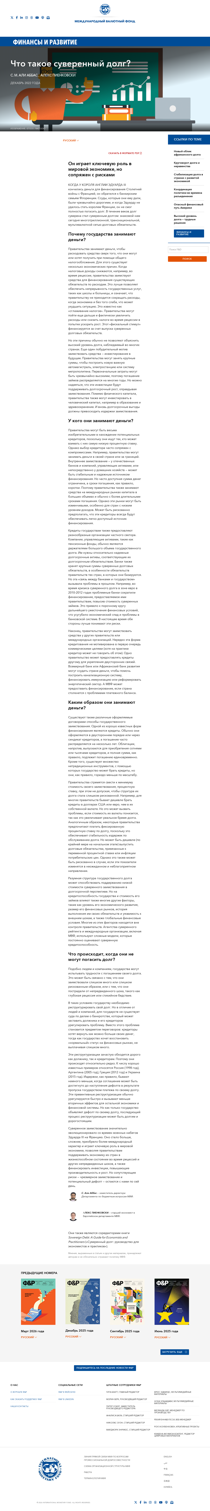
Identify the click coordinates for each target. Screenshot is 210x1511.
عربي (165, 1462)
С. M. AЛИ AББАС (24, 75)
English (168, 1456)
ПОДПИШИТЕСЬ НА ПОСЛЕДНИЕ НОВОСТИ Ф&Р (105, 1367)
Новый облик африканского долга (187, 153)
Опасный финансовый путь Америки (188, 206)
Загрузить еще (174, 1352)
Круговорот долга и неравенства (187, 165)
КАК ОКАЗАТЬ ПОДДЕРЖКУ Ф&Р (26, 1398)
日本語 (167, 1480)
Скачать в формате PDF (125, 153)
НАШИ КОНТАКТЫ (19, 1406)
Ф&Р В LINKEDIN (66, 1398)
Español (168, 1486)
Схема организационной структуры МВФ (107, 1465)
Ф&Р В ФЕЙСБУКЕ (66, 1391)
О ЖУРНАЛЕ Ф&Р (18, 1391)
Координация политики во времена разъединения (188, 193)
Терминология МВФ (95, 1478)
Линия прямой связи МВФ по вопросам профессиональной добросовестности (107, 1457)
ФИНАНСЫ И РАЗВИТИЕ (183, 233)
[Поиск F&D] (188, 249)
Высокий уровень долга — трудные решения (185, 219)
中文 (166, 1468)
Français (168, 1474)
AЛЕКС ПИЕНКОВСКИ (58, 75)
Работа (88, 1471)
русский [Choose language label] (71, 140)
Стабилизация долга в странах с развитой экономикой (188, 178)
